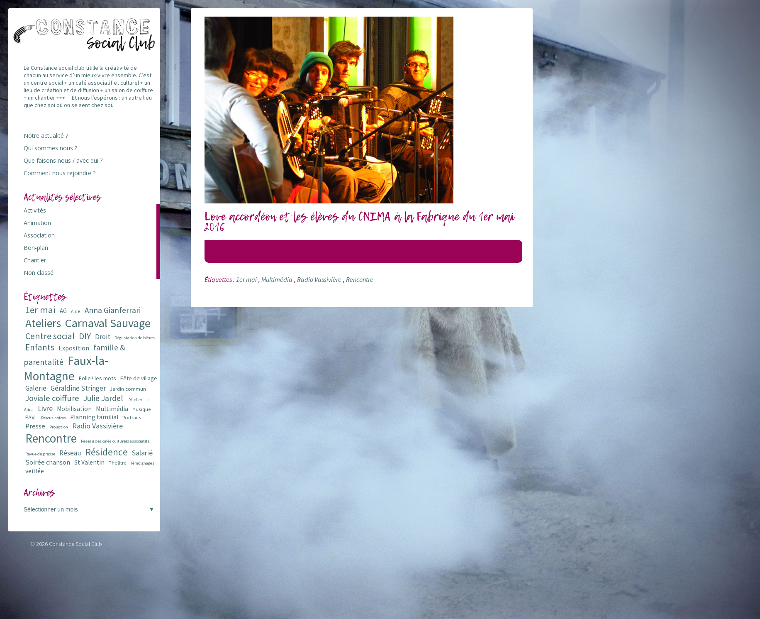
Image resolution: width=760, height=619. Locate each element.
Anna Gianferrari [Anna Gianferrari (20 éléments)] (113, 310)
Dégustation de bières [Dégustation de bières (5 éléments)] (134, 337)
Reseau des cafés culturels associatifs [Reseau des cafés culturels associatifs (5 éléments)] (115, 441)
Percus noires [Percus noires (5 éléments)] (53, 418)
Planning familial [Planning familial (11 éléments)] (94, 417)
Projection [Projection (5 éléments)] (58, 427)
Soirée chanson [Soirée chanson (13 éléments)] (47, 462)
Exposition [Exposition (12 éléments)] (73, 348)
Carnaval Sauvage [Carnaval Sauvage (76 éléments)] (108, 323)
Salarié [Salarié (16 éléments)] (142, 453)
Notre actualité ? (46, 135)
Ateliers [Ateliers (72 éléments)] (43, 323)
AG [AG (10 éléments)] (63, 311)
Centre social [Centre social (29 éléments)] (50, 336)
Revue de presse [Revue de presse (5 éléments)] (40, 454)
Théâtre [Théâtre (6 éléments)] (118, 463)
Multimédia (276, 279)
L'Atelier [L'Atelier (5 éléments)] (134, 399)
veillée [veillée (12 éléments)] (34, 471)
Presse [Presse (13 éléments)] (35, 426)
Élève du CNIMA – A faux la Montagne (262, 251)
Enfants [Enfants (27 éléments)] (39, 347)
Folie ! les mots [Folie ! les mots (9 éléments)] (97, 378)
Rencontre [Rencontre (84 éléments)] (51, 438)
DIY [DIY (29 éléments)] (85, 336)
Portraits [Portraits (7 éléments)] (131, 417)
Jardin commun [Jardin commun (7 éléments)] (128, 389)
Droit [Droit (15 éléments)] (102, 336)
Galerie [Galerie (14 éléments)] (35, 388)
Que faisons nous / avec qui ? (63, 160)
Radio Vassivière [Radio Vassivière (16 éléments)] (97, 426)
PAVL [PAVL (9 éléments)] (31, 417)
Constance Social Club (75, 544)
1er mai (246, 279)
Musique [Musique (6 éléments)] (141, 409)
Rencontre (359, 279)
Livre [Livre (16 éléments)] (45, 408)
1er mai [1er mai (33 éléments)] (40, 310)
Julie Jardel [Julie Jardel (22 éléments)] (103, 398)
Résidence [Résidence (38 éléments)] (106, 452)
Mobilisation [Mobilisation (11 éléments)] (74, 409)
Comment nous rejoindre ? (59, 173)
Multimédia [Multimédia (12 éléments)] (112, 408)
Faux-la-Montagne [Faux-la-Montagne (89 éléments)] (66, 368)
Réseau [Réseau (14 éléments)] (70, 453)
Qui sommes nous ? (50, 148)
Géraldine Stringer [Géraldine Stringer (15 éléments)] (78, 388)
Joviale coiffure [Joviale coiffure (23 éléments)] (52, 398)
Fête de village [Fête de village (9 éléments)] (138, 378)
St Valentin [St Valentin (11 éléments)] (89, 462)
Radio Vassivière (319, 279)
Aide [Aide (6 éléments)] (75, 311)
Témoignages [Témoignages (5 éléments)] (142, 463)
